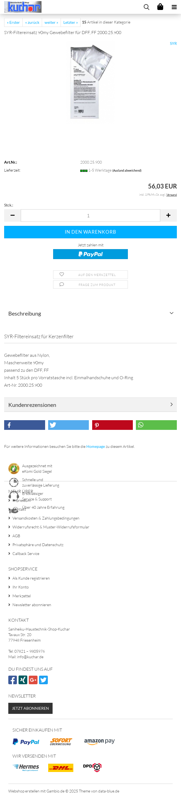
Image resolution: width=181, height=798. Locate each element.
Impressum (21, 500)
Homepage (95, 446)
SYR (173, 43)
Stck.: (8, 205)
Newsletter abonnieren (31, 604)
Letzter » (70, 22)
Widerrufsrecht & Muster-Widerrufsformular (50, 527)
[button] (12, 215)
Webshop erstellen (24, 791)
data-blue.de (108, 791)
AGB (16, 535)
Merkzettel (21, 595)
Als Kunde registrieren (31, 578)
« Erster (13, 22)
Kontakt (19, 509)
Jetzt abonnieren (30, 708)
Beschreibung (24, 313)
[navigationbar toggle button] (174, 7)
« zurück (32, 22)
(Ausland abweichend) (126, 170)
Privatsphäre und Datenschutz (37, 544)
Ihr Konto (20, 587)
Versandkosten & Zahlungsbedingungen (45, 518)
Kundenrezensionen (32, 404)
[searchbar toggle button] (146, 7)
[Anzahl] (90, 215)
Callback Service (25, 553)
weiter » (51, 22)
